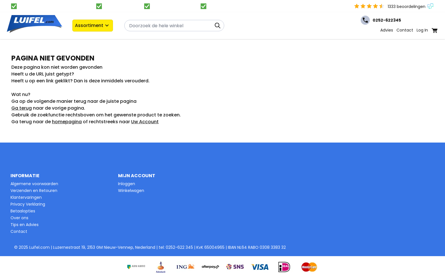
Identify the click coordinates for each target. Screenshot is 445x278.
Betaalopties (23, 211)
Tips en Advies (25, 224)
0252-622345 (381, 20)
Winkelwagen (131, 190)
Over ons (19, 218)
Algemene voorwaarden (34, 184)
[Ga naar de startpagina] (34, 26)
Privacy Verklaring (28, 204)
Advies (386, 30)
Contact (404, 30)
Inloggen (126, 184)
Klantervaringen (26, 197)
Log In (422, 30)
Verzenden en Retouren (34, 190)
